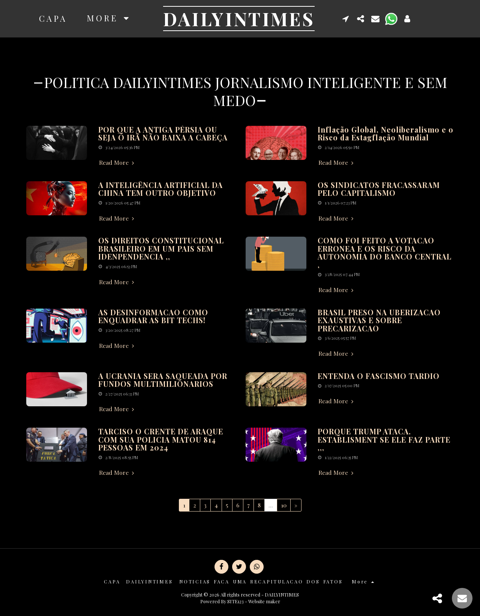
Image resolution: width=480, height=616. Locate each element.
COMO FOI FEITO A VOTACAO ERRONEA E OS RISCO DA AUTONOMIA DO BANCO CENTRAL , (385, 253)
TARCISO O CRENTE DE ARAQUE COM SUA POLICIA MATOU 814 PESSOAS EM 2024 (160, 439)
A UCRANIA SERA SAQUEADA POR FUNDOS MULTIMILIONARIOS (162, 380)
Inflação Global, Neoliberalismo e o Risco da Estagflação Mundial (385, 134)
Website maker (264, 601)
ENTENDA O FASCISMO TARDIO (379, 376)
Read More (117, 162)
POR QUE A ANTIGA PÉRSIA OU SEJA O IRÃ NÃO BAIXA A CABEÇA (163, 134)
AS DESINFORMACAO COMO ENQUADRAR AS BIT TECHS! (153, 316)
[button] (346, 18)
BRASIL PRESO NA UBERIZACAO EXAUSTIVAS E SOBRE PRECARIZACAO (379, 320)
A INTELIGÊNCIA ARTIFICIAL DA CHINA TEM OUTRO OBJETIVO (160, 189)
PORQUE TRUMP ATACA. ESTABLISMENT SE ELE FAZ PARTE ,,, (384, 439)
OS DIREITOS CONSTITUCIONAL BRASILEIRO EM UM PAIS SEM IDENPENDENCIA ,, (161, 248)
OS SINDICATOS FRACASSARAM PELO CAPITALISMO (379, 189)
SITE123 (235, 601)
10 (283, 505)
